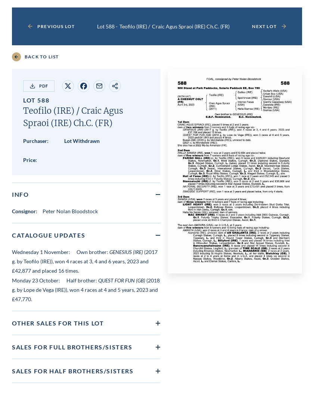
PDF (38, 86)
